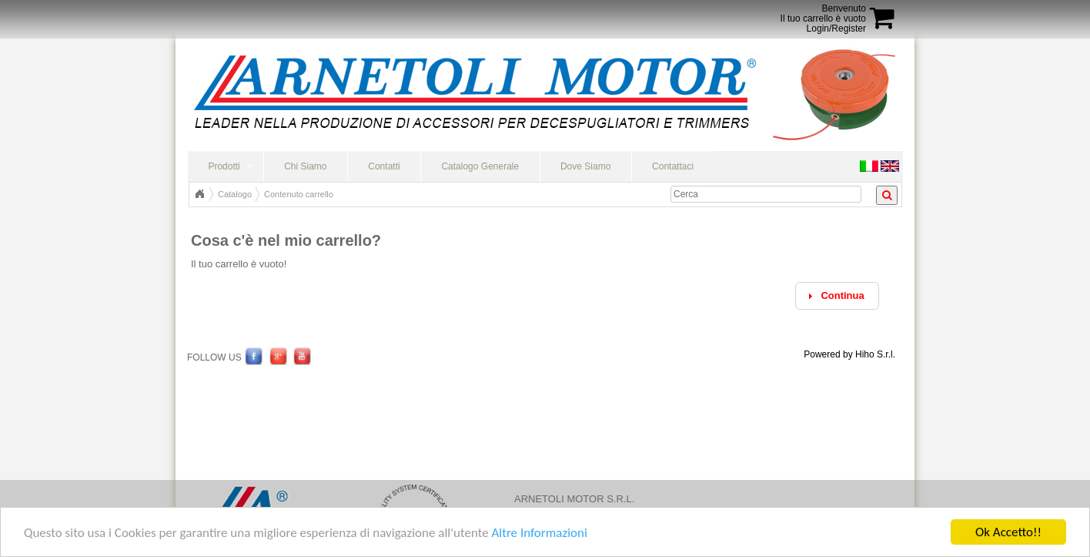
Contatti (384, 166)
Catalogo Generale (480, 166)
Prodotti (223, 166)
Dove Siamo (585, 166)
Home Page (199, 194)
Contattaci (673, 166)
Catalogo (235, 194)
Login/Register (836, 28)
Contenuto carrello (298, 194)
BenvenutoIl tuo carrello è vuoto (823, 13)
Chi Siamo (305, 166)
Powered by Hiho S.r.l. (849, 354)
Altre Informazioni (539, 533)
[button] (837, 296)
